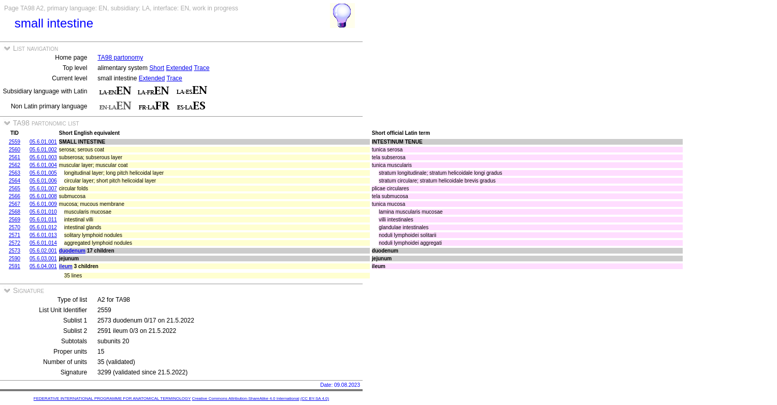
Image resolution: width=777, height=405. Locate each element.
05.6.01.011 (43, 219)
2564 (14, 181)
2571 (14, 235)
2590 (14, 258)
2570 (14, 227)
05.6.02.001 (43, 251)
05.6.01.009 (43, 204)
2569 (14, 219)
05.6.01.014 (43, 243)
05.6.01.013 (43, 235)
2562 (14, 165)
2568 (14, 212)
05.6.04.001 (43, 266)
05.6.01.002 (43, 149)
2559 (14, 142)
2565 (14, 188)
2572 (14, 243)
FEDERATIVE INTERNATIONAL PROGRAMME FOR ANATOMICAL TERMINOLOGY (112, 398)
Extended (179, 68)
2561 (14, 157)
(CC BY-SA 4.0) (314, 398)
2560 (14, 149)
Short (156, 68)
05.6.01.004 (43, 165)
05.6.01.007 (43, 188)
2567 (14, 204)
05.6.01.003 (43, 157)
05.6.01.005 (43, 173)
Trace (201, 68)
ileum (66, 266)
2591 (14, 266)
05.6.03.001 (43, 258)
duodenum (72, 251)
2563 (14, 173)
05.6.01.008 (43, 196)
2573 (14, 251)
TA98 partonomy (120, 57)
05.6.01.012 (43, 227)
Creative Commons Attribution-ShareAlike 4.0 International (245, 398)
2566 (14, 196)
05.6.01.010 (43, 212)
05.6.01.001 (43, 142)
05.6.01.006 (43, 181)
